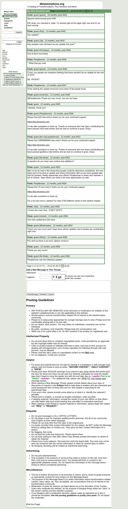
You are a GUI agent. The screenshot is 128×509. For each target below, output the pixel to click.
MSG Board (13, 72)
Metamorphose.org (52, 3)
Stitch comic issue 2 (13, 81)
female (4, 54)
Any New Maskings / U (14, 85)
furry (4, 56)
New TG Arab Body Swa (14, 77)
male (4, 62)
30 (92, 11)
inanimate (6, 60)
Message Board (10, 16)
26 (80, 11)
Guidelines (8, 28)
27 (83, 11)
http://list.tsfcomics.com (38, 11)
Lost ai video (10, 75)
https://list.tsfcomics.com (38, 122)
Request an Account (13, 44)
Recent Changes (10, 14)
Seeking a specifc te (13, 79)
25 (77, 11)
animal (4, 52)
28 (86, 11)
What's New (8, 12)
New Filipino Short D (13, 83)
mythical (5, 64)
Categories (8, 21)
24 (75, 11)
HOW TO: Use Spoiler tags (94, 378)
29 (89, 11)
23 (72, 11)
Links (6, 23)
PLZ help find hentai (13, 73)
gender (5, 58)
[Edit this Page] (33, 504)
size (3, 66)
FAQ (5, 25)
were (4, 67)
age (3, 50)
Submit (7, 19)
